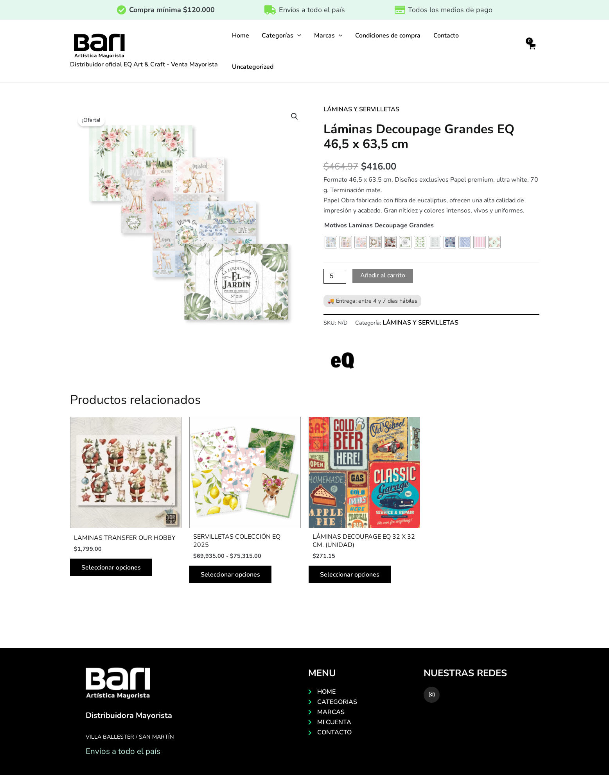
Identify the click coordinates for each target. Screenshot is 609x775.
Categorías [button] (281, 35)
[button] (297, 35)
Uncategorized (252, 66)
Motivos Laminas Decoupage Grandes (379, 225)
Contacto (445, 35)
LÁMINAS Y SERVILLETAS (361, 109)
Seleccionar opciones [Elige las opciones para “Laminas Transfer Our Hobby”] (111, 568)
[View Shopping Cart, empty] (532, 51)
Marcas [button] (327, 35)
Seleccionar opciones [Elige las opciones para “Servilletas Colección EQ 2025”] (230, 575)
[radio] (331, 242)
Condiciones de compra (387, 35)
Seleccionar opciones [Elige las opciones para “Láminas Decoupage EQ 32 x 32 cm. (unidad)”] (350, 575)
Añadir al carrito (383, 275)
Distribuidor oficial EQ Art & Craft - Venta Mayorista (144, 64)
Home (240, 35)
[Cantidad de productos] (334, 276)
